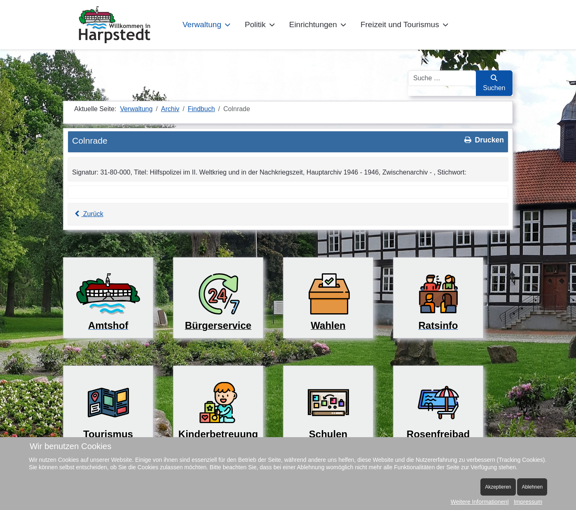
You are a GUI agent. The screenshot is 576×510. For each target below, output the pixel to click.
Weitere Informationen (479, 501)
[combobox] (442, 78)
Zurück (87, 213)
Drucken (483, 140)
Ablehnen (532, 487)
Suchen (494, 83)
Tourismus (108, 434)
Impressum (528, 501)
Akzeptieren (498, 487)
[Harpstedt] (114, 24)
